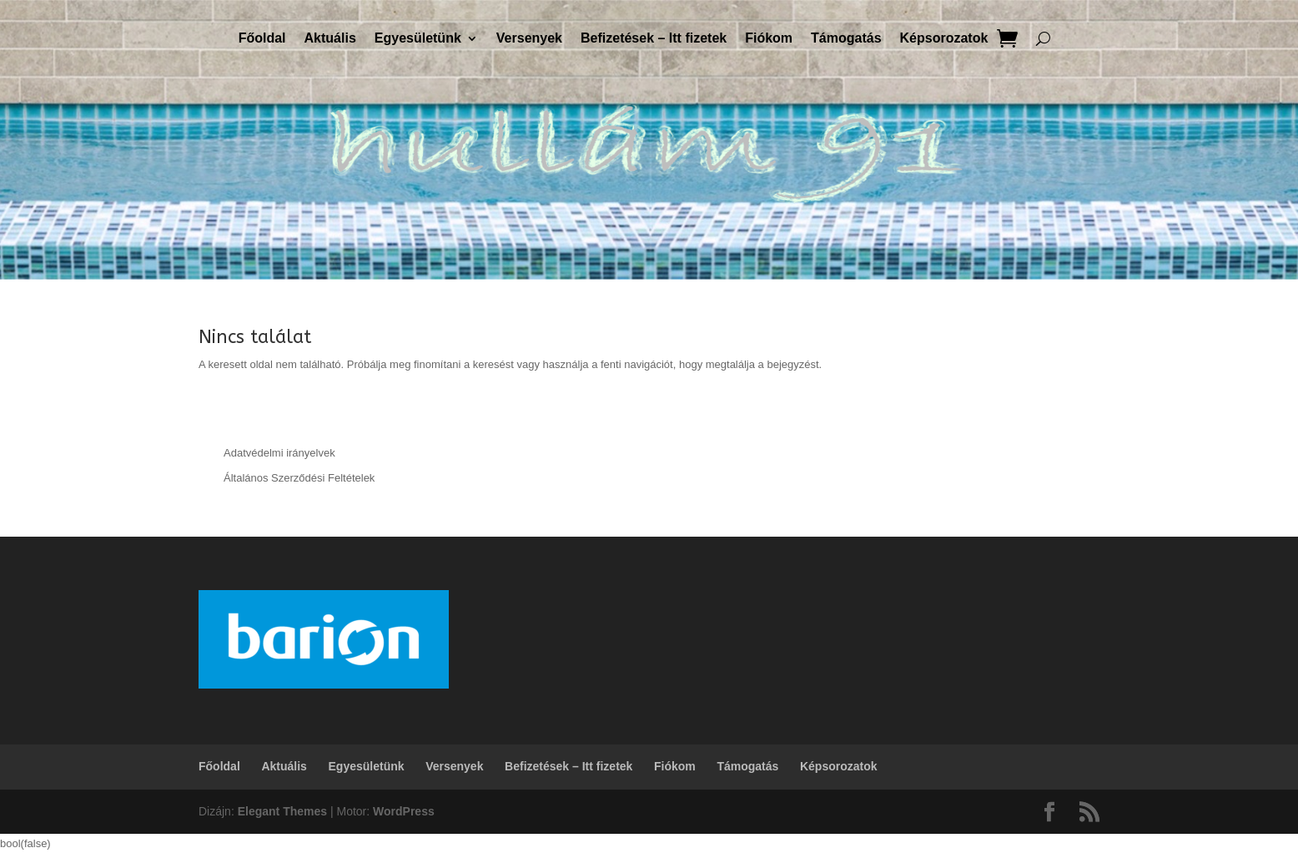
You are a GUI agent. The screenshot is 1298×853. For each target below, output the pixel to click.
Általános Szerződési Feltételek (299, 478)
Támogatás (846, 39)
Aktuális (330, 39)
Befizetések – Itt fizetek (654, 39)
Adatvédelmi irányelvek (279, 453)
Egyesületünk (418, 39)
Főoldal (262, 39)
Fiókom (768, 39)
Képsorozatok (944, 39)
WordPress (404, 811)
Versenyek (529, 39)
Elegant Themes (282, 811)
